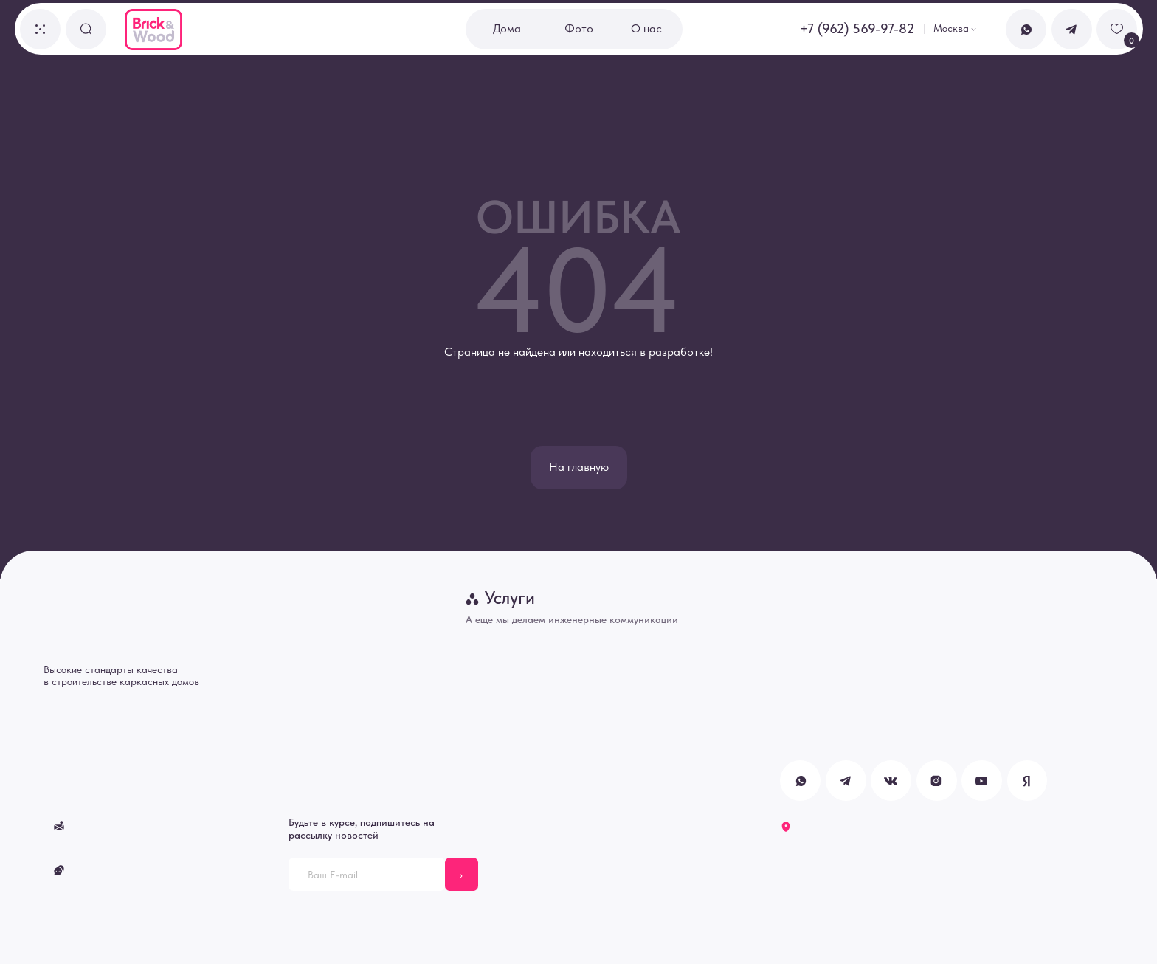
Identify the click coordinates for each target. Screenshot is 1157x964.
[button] (40, 29)
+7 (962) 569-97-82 (857, 29)
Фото (578, 28)
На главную (579, 467)
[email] (367, 875)
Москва (951, 28)
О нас (646, 28)
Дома (507, 28)
